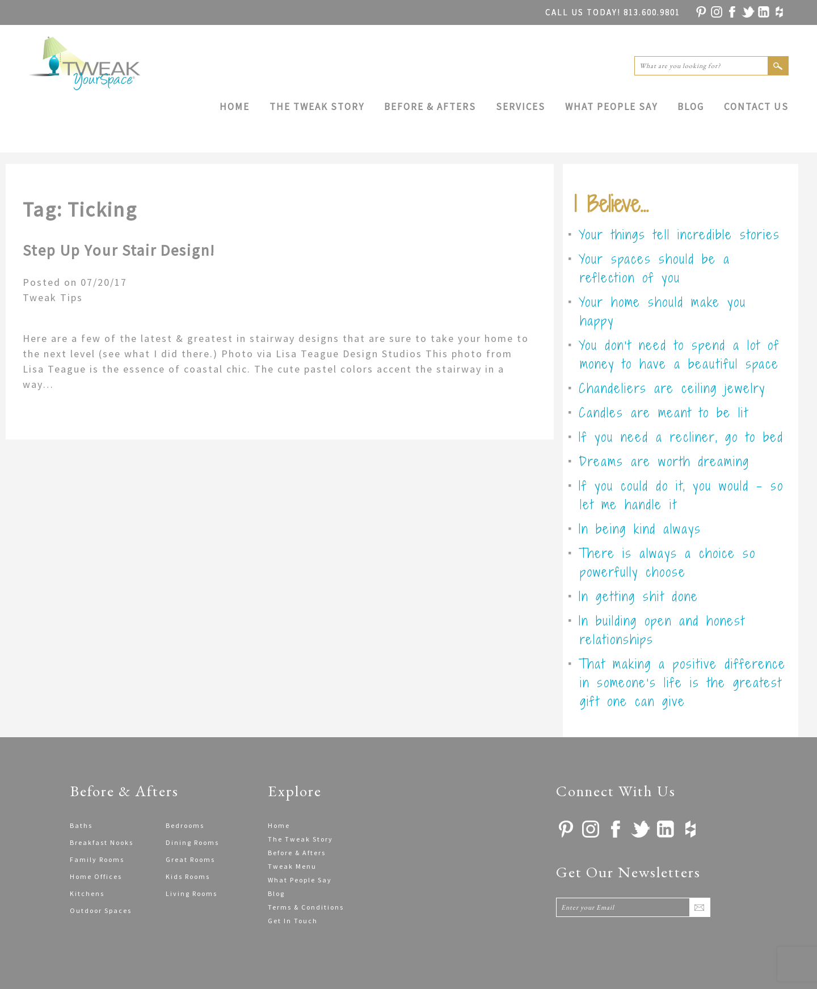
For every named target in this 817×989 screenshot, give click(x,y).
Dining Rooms (192, 842)
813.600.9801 (612, 12)
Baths (81, 825)
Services (520, 106)
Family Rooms (97, 859)
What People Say (611, 106)
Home (235, 106)
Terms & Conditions (306, 907)
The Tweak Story (316, 106)
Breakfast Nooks (101, 842)
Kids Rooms (188, 876)
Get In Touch (293, 920)
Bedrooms (185, 825)
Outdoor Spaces (101, 910)
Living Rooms (191, 893)
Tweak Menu (292, 866)
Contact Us (756, 106)
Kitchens (87, 893)
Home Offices (96, 876)
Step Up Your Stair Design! (119, 250)
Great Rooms (190, 859)
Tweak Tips (53, 297)
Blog (690, 106)
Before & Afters (430, 106)
